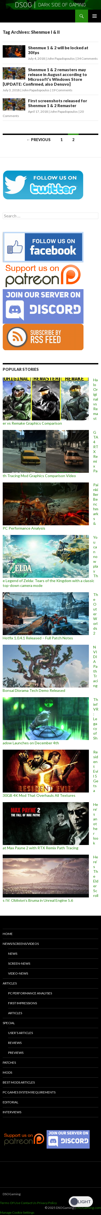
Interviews (12, 1112)
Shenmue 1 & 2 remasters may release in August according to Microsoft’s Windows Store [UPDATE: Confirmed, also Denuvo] (45, 76)
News (12, 954)
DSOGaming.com (88, 1208)
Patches (9, 1063)
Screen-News (19, 963)
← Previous (38, 139)
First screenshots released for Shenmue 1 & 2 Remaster (57, 103)
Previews (15, 1053)
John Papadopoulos (61, 58)
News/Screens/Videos (21, 944)
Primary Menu (94, 16)
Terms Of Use (10, 1203)
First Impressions (22, 1003)
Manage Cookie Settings (17, 1212)
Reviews (15, 1043)
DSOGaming (11, 1194)
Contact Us (29, 1203)
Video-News (18, 973)
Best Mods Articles (19, 1082)
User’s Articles (20, 1033)
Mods (7, 1072)
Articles (10, 983)
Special (9, 1023)
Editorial (10, 1102)
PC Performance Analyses (30, 993)
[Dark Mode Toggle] (81, 1201)
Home (8, 934)
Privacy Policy (47, 1203)
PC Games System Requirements (29, 1092)
